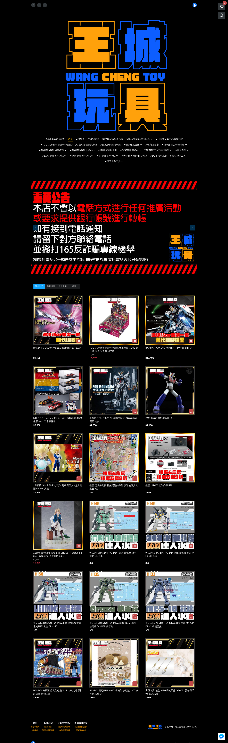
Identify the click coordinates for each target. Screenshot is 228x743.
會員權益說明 (81, 723)
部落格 (35, 730)
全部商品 (48, 723)
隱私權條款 (81, 730)
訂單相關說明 (48, 730)
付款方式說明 (64, 723)
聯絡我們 (35, 727)
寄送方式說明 (64, 727)
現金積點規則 (81, 727)
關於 (35, 723)
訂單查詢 (48, 727)
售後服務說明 (64, 730)
